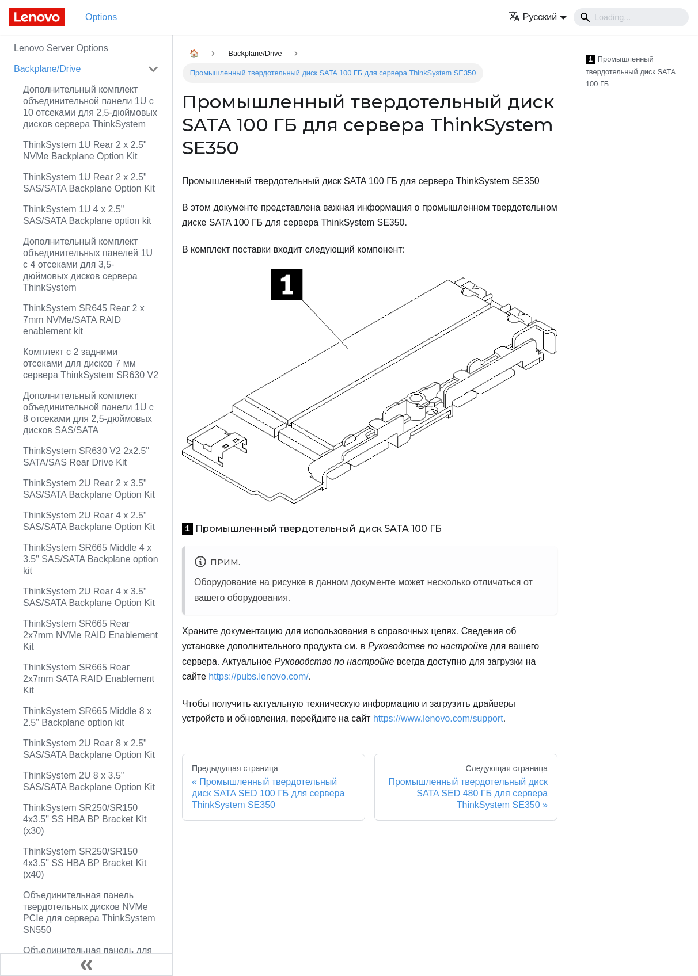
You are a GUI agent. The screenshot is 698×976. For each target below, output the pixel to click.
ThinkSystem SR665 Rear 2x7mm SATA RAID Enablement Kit (88, 678)
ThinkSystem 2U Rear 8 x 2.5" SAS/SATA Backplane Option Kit (89, 749)
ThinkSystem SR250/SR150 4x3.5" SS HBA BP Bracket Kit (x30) (84, 819)
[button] (538, 17)
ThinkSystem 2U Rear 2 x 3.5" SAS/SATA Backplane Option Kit (89, 489)
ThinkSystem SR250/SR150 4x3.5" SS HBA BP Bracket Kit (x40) (84, 863)
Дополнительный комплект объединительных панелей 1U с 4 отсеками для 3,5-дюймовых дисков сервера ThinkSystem (88, 264)
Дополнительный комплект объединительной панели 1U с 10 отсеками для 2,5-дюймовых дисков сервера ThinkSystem (90, 107)
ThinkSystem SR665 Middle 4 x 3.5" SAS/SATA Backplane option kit (90, 559)
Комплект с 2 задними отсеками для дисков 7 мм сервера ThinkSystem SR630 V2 (90, 363)
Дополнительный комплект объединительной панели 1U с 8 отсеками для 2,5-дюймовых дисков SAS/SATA (88, 413)
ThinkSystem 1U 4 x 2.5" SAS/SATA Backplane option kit (87, 215)
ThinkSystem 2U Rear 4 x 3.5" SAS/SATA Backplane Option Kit (89, 597)
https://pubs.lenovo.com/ (258, 676)
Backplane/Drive (47, 69)
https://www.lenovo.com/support (438, 718)
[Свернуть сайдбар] (86, 964)
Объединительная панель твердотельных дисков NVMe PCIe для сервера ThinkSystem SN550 (89, 912)
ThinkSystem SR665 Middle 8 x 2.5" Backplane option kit (87, 716)
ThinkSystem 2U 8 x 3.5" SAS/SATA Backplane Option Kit (89, 781)
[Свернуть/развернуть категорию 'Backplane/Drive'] (153, 69)
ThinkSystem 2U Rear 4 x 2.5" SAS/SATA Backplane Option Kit (89, 521)
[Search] (631, 17)
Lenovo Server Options (61, 48)
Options (101, 17)
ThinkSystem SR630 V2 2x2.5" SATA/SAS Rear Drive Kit (86, 456)
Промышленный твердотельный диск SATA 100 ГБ (630, 71)
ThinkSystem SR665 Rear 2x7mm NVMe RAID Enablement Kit (90, 635)
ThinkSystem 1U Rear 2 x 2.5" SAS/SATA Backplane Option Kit (89, 182)
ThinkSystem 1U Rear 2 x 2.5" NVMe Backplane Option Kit (85, 150)
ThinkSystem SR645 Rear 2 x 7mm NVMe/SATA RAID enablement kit (84, 319)
